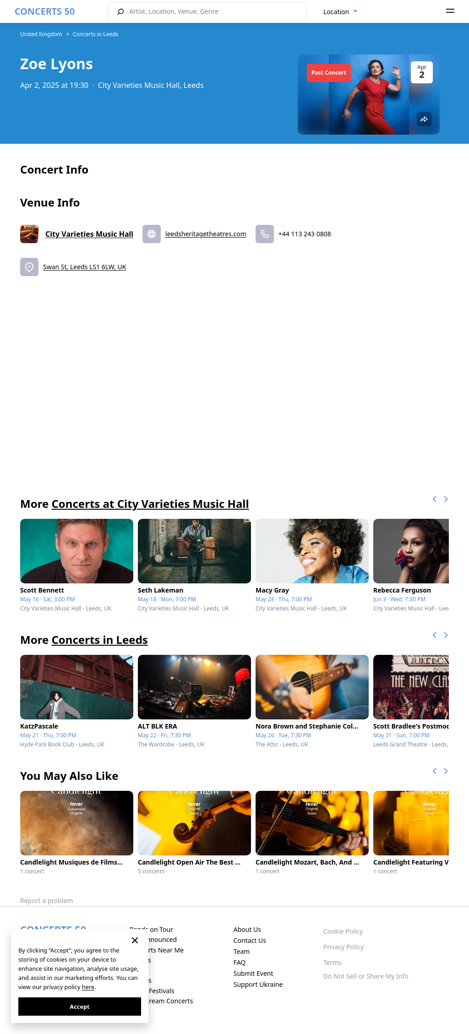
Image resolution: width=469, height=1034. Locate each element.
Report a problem (46, 900)
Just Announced (153, 939)
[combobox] (340, 12)
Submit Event (253, 973)
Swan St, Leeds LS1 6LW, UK (84, 266)
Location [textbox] (336, 11)
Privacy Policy (343, 946)
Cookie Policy (343, 931)
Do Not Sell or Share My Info (366, 976)
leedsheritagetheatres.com (205, 233)
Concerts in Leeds (96, 34)
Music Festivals (152, 990)
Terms (332, 962)
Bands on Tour (151, 929)
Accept (79, 1006)
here (88, 987)
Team (242, 951)
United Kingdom (41, 34)
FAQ (240, 962)
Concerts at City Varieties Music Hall (150, 503)
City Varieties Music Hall (89, 234)
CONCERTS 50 (45, 11)
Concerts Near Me (157, 950)
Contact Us (250, 940)
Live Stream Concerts (161, 1000)
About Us (247, 929)
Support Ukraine (258, 984)
